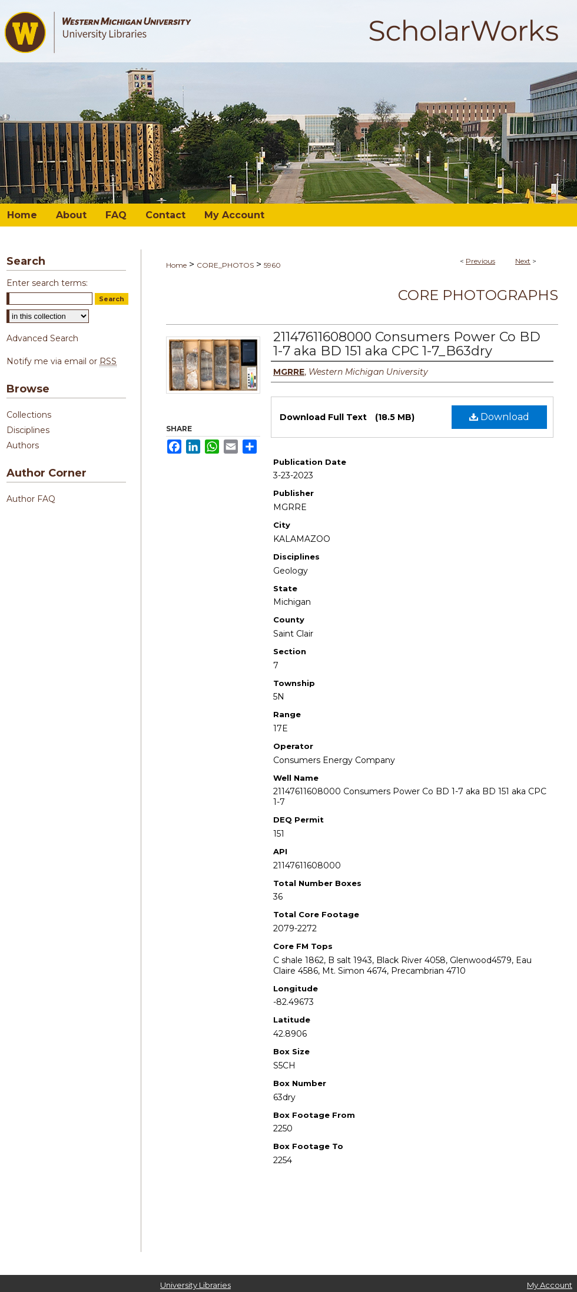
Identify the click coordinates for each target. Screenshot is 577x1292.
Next (522, 261)
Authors (22, 445)
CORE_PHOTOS (225, 265)
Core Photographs (478, 295)
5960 (272, 265)
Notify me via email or (61, 361)
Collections (28, 414)
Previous (480, 261)
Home (176, 265)
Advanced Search (42, 338)
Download (499, 416)
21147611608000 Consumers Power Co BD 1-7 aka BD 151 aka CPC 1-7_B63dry (406, 344)
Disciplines (27, 430)
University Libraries (195, 1285)
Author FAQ (30, 499)
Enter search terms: (47, 283)
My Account (549, 1285)
